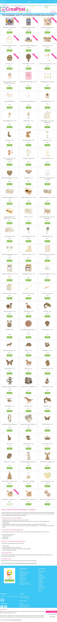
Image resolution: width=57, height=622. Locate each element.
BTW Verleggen (23, 579)
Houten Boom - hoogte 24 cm (28, 158)
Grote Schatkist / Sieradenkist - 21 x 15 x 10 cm (10, 198)
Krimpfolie (41, 581)
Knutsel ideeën (41, 588)
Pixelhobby (41, 582)
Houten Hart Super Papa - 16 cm (47, 481)
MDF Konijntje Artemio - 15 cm (28, 140)
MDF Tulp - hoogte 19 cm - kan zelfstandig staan (10, 159)
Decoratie (40, 579)
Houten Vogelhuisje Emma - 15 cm (47, 101)
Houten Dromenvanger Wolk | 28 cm (10, 45)
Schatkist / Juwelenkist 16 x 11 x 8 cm (28, 197)
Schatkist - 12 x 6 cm (28, 216)
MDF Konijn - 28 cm (9, 329)
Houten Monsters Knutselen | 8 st (9, 27)
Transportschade (23, 578)
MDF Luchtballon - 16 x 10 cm (28, 63)
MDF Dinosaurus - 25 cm (28, 311)
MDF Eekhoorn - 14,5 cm (47, 350)
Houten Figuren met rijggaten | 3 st (47, 27)
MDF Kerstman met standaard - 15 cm (9, 481)
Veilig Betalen (22, 575)
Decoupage (41, 575)
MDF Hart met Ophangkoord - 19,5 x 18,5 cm (9, 178)
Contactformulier (25, 606)
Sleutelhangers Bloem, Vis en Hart (47, 81)
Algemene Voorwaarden (24, 582)
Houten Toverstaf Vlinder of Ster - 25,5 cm (47, 63)
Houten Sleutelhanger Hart (9, 101)
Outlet (40, 589)
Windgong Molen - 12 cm (28, 120)
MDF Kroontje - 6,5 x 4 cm (47, 443)
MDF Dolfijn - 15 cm (47, 406)
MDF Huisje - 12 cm (9, 63)
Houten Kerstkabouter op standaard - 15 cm (28, 462)
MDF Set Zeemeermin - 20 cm (9, 311)
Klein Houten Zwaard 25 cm (47, 293)
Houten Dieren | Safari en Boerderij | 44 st (28, 45)
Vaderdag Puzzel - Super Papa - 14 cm (9, 499)
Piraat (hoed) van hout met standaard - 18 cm (10, 387)
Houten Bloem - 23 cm (47, 140)
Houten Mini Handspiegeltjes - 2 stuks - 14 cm (9, 255)
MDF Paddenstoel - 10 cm (28, 443)
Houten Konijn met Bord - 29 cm (47, 158)
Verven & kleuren (42, 576)
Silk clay (40, 574)
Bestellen (9, 32)
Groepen (40, 591)
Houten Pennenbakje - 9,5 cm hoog (9, 293)
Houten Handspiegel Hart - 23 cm (28, 236)
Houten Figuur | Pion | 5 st (47, 45)
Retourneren (22, 576)
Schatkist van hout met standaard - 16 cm (28, 386)
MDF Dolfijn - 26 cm (47, 311)
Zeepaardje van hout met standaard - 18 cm (9, 425)
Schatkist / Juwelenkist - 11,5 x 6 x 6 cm (47, 197)
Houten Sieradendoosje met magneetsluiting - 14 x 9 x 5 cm (9, 217)
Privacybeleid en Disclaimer (25, 584)
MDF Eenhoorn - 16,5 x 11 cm (47, 368)
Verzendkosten (22, 571)
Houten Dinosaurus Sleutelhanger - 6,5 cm (28, 101)
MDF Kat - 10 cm (9, 443)
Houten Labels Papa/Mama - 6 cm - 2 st (47, 499)
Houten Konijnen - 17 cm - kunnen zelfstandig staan (47, 121)
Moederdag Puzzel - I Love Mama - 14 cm (28, 499)
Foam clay (41, 572)
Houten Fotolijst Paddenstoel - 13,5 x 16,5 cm (47, 274)
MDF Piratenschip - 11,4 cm (47, 386)
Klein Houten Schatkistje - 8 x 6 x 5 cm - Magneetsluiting (47, 217)
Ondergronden (41, 578)
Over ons (21, 581)
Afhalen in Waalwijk (23, 574)
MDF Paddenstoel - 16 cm (47, 329)
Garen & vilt (41, 584)
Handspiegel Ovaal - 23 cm (47, 236)
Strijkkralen (41, 585)
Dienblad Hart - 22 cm (28, 177)
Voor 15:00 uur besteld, (24, 596)
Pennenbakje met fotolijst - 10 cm (28, 273)
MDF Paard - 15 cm (28, 368)
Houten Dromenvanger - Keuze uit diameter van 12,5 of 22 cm (9, 82)
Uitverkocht (9, 504)
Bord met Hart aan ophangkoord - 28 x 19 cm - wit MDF (47, 178)
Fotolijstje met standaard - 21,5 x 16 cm (9, 273)
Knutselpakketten (42, 571)
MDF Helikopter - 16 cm (9, 406)
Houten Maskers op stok (9, 236)
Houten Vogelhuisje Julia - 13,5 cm (9, 120)
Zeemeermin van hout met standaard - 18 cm (28, 425)
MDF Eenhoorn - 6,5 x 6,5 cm (9, 461)
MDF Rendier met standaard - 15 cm (47, 461)
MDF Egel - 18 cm (28, 350)
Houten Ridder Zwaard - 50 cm (28, 293)
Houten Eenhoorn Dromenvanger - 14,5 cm (28, 81)
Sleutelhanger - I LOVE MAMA (28, 481)
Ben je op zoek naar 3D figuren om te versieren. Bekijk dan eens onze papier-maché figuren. (19, 563)
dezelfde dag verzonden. (24, 597)
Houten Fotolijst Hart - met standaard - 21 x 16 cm (47, 255)
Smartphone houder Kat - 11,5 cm (28, 254)
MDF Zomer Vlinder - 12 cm (47, 424)
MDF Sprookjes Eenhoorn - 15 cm (9, 350)
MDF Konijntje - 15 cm (9, 140)
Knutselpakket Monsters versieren (28, 27)
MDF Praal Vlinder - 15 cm (9, 368)
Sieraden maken (42, 586)
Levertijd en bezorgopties (25, 572)
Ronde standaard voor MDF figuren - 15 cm (28, 330)
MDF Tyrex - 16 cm (28, 406)
